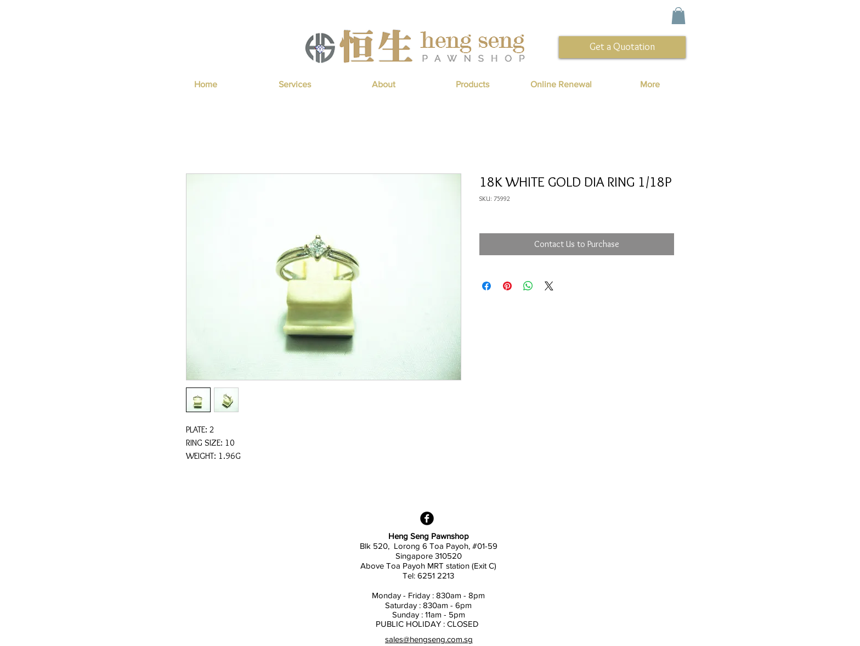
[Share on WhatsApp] (528, 286)
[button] (678, 15)
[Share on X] (549, 286)
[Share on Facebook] (486, 286)
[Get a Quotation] (622, 47)
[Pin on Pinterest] (507, 286)
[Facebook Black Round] (427, 518)
